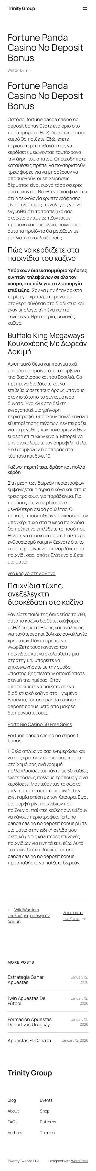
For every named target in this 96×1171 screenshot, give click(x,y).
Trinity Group (21, 8)
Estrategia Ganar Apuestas (26, 979)
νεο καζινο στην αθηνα (32, 573)
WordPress (79, 1160)
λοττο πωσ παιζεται (73, 915)
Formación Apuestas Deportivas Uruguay (30, 1022)
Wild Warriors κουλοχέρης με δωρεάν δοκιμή (29, 915)
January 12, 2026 (75, 1040)
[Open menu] (85, 8)
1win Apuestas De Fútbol (26, 1001)
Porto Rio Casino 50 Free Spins (40, 724)
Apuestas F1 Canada (29, 1040)
